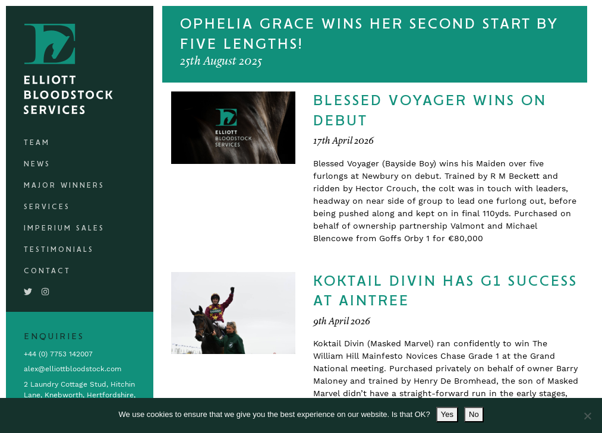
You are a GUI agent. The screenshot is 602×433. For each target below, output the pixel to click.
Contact (47, 271)
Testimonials (59, 249)
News (37, 164)
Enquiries (54, 337)
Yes (447, 414)
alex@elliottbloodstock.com (72, 369)
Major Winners (64, 185)
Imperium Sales (64, 228)
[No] (587, 416)
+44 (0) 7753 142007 (58, 354)
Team (37, 142)
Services (47, 207)
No (474, 414)
